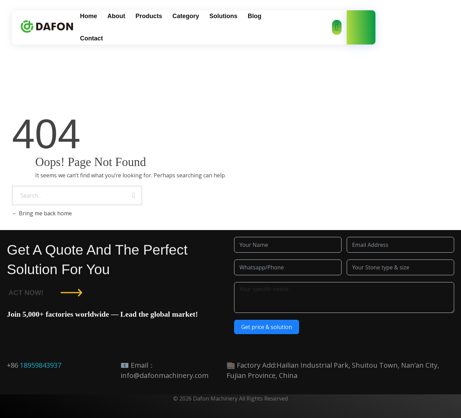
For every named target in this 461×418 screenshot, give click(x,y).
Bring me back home (42, 213)
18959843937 (40, 365)
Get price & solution (266, 327)
